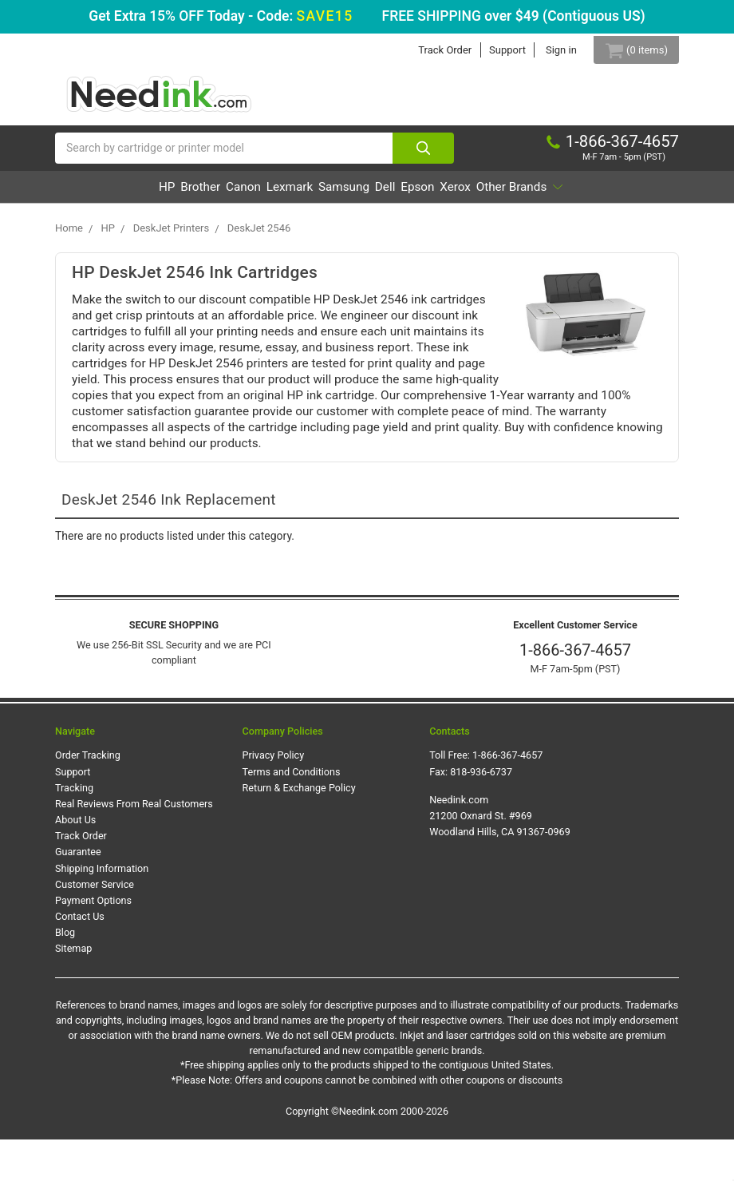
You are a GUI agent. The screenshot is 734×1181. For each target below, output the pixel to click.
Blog (65, 974)
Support (494, 50)
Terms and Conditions (292, 812)
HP (143, 196)
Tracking (74, 828)
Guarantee (78, 893)
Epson (513, 196)
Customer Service (94, 925)
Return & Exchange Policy (299, 828)
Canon (259, 196)
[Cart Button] (629, 49)
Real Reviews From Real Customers (134, 845)
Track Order (431, 50)
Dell (461, 196)
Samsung (400, 196)
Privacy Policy (274, 797)
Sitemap (73, 990)
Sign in (547, 50)
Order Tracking (87, 797)
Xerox (570, 196)
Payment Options (93, 942)
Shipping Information (101, 909)
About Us (75, 861)
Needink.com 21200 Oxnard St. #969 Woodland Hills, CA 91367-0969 (499, 856)
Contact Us (80, 958)
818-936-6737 (481, 812)
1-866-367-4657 (575, 691)
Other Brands (360, 228)
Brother (196, 196)
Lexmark (325, 196)
